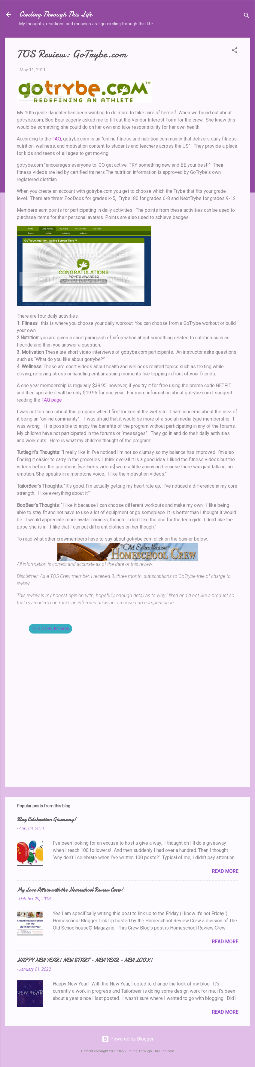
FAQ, (57, 139)
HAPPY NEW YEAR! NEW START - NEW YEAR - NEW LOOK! (84, 960)
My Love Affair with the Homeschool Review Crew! (70, 890)
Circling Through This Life (55, 14)
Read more (225, 871)
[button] (234, 51)
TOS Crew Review (50, 628)
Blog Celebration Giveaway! (46, 819)
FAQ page (51, 400)
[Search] (246, 16)
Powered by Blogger (127, 1039)
